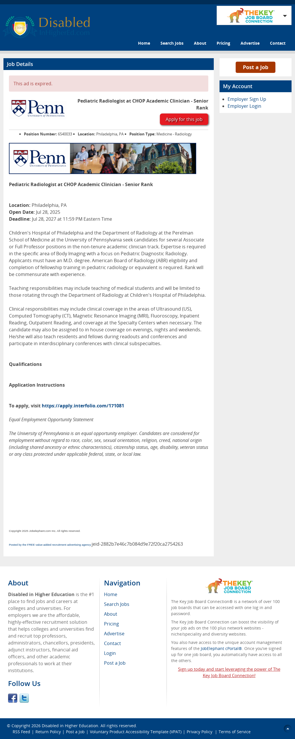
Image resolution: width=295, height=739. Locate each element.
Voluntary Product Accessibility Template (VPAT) (135, 731)
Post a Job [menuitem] (115, 663)
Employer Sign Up (247, 99)
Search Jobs (172, 43)
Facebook (12, 698)
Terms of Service (235, 731)
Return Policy (48, 731)
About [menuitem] (110, 614)
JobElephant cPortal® (221, 648)
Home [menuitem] (110, 594)
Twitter (24, 698)
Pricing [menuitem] (111, 624)
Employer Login (244, 106)
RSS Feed (21, 731)
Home (144, 43)
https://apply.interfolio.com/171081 (83, 405)
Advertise (250, 43)
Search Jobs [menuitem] (116, 604)
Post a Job (255, 67)
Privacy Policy (200, 731)
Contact (277, 43)
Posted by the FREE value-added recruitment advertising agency (50, 544)
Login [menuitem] (110, 653)
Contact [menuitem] (112, 643)
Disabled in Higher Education (70, 725)
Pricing (223, 43)
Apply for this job (184, 119)
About (200, 43)
